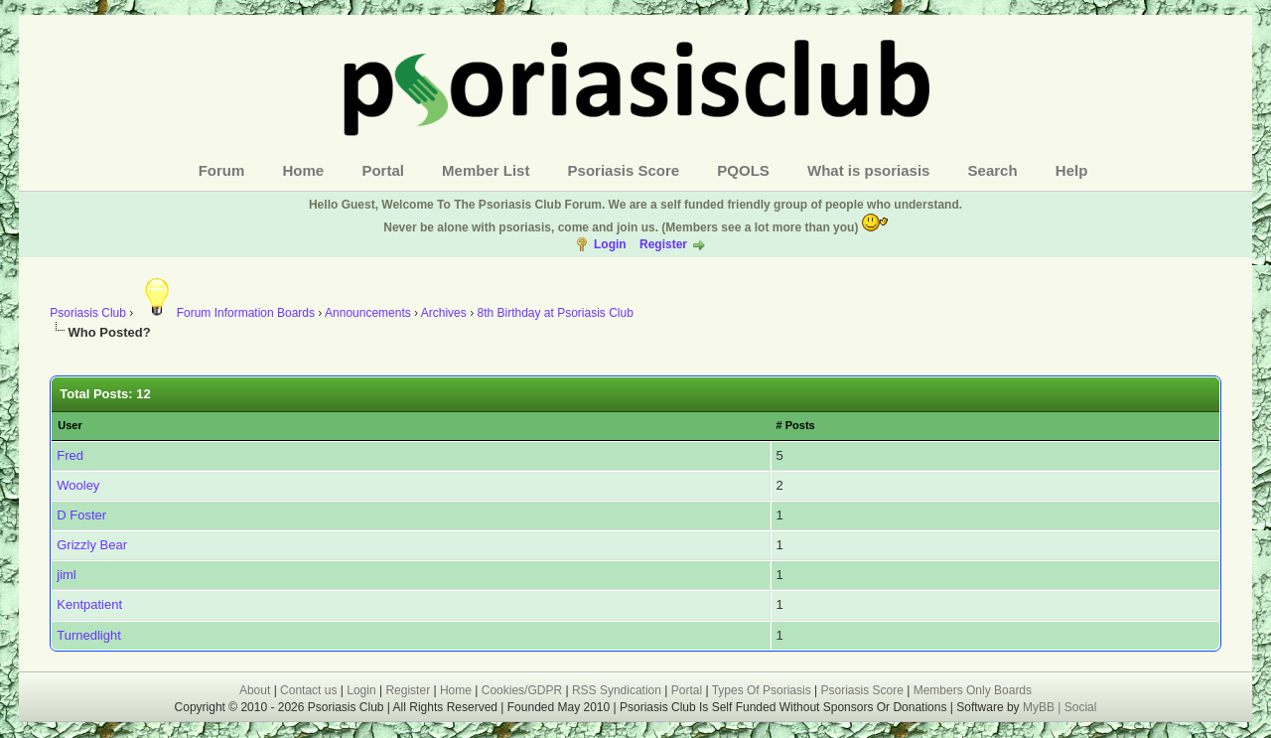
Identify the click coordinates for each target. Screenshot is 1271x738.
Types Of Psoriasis (761, 690)
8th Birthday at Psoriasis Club (555, 313)
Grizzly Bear (92, 544)
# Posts (796, 425)
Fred (70, 455)
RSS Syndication (616, 690)
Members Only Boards (973, 690)
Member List (485, 170)
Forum (222, 170)
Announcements (368, 313)
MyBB (1040, 707)
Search (993, 170)
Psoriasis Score (624, 170)
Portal (382, 170)
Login (610, 244)
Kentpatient (89, 604)
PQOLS (743, 170)
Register (663, 244)
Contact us (308, 690)
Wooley (78, 485)
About (254, 690)
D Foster (81, 515)
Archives (444, 313)
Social (1080, 707)
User (69, 425)
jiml (66, 574)
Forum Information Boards (226, 313)
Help (1072, 170)
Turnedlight (89, 635)
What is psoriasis (868, 170)
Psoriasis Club (88, 313)
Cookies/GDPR (522, 690)
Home (304, 170)
